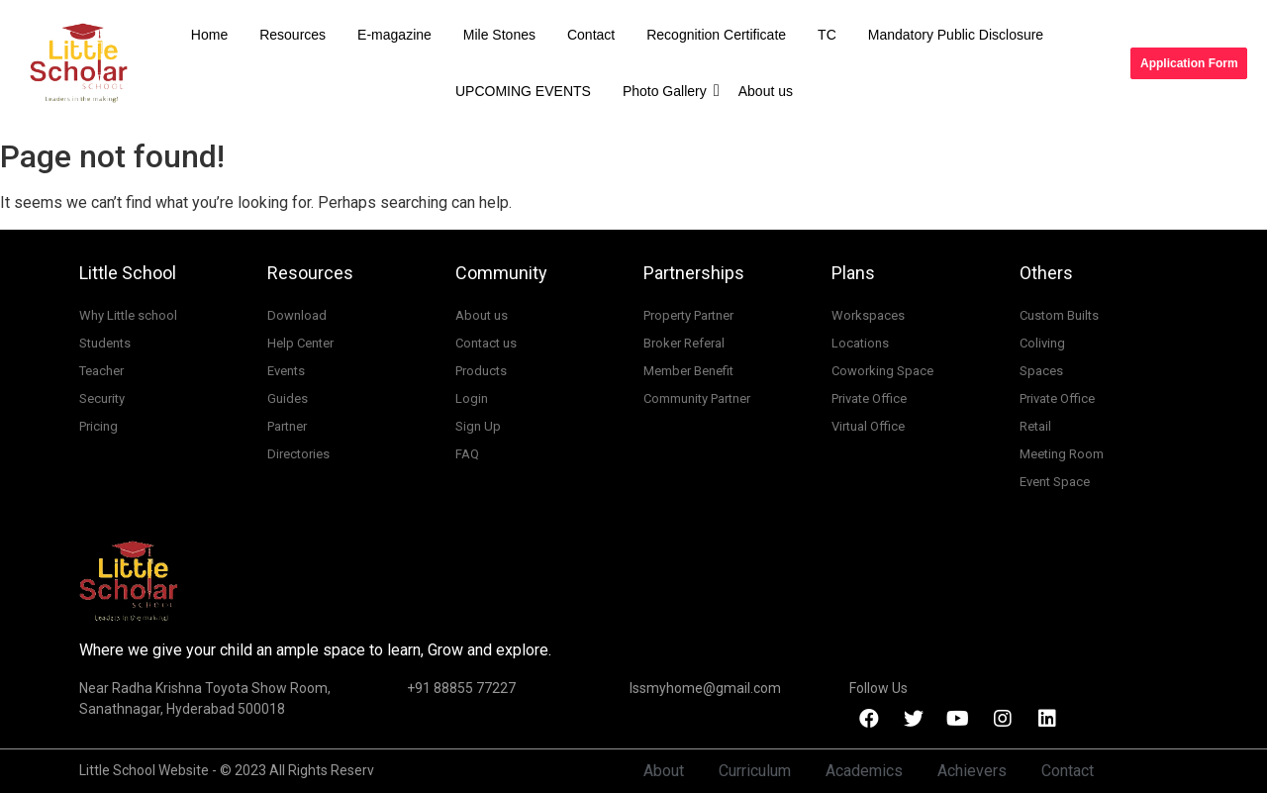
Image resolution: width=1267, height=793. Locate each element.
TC (827, 35)
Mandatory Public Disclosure (955, 35)
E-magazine (394, 35)
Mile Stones (499, 35)
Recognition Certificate (716, 35)
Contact (591, 35)
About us (765, 91)
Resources (292, 35)
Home (209, 35)
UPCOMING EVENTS (523, 91)
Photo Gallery (669, 90)
